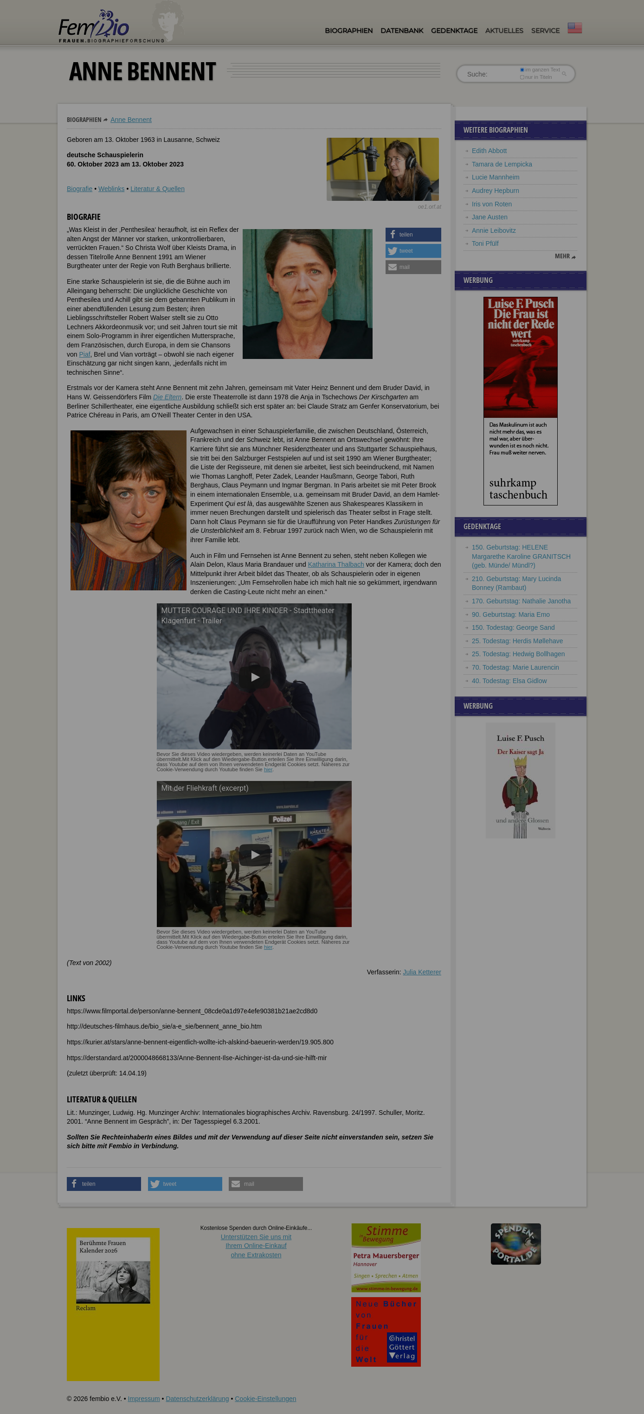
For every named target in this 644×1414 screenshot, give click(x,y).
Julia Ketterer (422, 972)
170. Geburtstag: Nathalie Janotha (521, 601)
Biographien (349, 30)
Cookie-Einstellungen (265, 1398)
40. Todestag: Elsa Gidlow (509, 681)
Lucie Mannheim (496, 177)
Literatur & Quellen (157, 188)
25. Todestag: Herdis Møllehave (517, 641)
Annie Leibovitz (494, 230)
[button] (413, 235)
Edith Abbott (489, 150)
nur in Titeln (536, 77)
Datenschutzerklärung (197, 1398)
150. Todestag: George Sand (513, 627)
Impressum (144, 1398)
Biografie (79, 188)
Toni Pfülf (485, 243)
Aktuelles (504, 30)
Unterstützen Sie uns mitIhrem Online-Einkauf (256, 1246)
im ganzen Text (540, 69)
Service (545, 30)
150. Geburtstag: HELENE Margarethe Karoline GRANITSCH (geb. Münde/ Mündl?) (521, 556)
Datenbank (401, 30)
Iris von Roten (492, 204)
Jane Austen (490, 217)
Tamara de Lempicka (502, 164)
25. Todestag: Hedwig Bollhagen (518, 654)
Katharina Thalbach (336, 564)
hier (268, 769)
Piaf (84, 354)
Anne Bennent (131, 119)
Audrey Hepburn (495, 190)
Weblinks (111, 188)
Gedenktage (454, 30)
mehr (562, 256)
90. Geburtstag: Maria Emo (511, 614)
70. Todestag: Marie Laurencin (515, 667)
